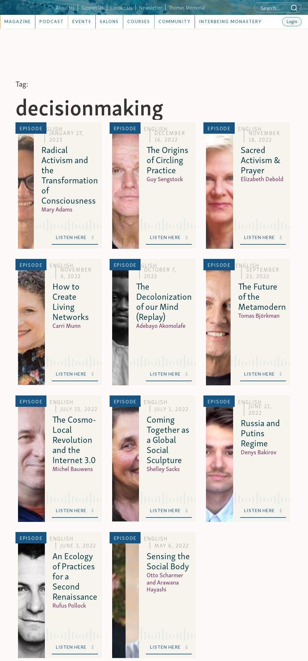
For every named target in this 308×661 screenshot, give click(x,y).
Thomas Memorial (187, 7)
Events (81, 21)
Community (174, 21)
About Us (65, 7)
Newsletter (150, 7)
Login (292, 21)
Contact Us (121, 7)
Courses (138, 21)
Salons (109, 21)
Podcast (51, 21)
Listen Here (75, 237)
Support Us (92, 7)
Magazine (17, 21)
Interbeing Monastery (230, 21)
